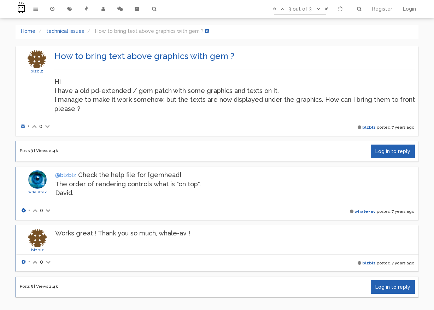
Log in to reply (392, 151)
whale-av (37, 191)
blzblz (36, 71)
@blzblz (65, 175)
